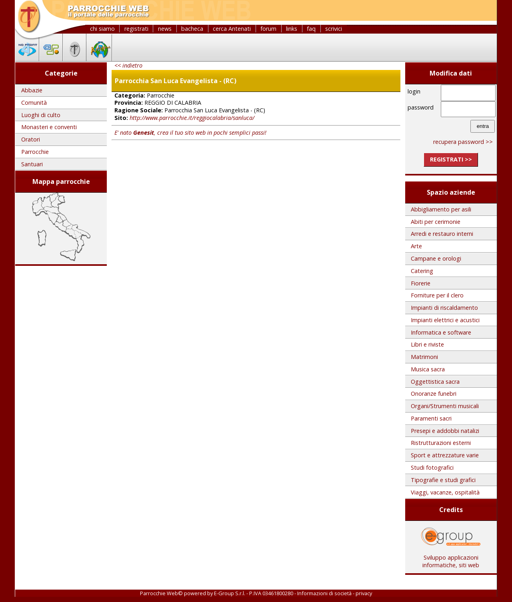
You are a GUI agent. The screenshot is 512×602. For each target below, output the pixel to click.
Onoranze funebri (433, 393)
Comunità (34, 102)
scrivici (333, 28)
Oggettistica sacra (435, 381)
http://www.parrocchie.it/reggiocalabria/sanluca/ (192, 118)
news (165, 28)
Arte (416, 246)
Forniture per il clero (437, 295)
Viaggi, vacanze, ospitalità (445, 492)
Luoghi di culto (40, 115)
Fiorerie (420, 283)
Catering (422, 271)
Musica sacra (428, 369)
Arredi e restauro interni (442, 233)
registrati (136, 28)
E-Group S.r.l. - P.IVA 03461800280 (253, 593)
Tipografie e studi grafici (443, 480)
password (421, 107)
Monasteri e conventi (49, 127)
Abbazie (31, 90)
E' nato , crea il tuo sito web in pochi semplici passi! (190, 132)
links (291, 28)
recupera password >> (463, 142)
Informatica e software (441, 332)
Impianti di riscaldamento (444, 307)
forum (268, 28)
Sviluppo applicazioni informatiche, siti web (451, 558)
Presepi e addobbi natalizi (445, 431)
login (414, 91)
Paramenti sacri (431, 418)
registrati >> (451, 159)
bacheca (192, 28)
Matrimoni (424, 357)
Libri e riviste (427, 344)
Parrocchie (35, 151)
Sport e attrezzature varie (445, 455)
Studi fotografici (432, 467)
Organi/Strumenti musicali (445, 406)
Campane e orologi (436, 258)
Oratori (30, 139)
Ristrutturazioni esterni (441, 443)
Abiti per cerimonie (435, 221)
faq (311, 28)
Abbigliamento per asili (441, 209)
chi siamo (102, 28)
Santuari (32, 164)
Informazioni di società (324, 593)
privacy (364, 593)
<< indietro (128, 65)
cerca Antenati (232, 28)
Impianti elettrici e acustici (445, 320)
